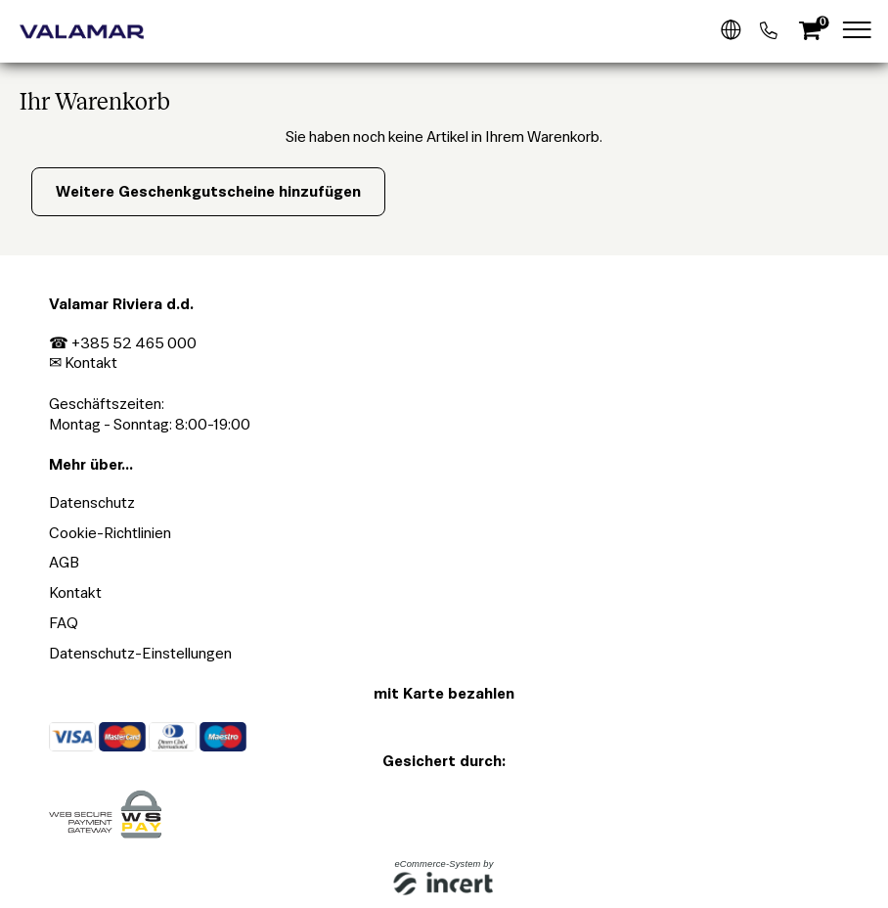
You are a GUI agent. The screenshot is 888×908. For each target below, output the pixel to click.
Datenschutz (92, 502)
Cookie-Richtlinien (110, 532)
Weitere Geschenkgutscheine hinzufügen (208, 191)
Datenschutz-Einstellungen (140, 653)
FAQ (63, 622)
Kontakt (91, 362)
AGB (64, 562)
